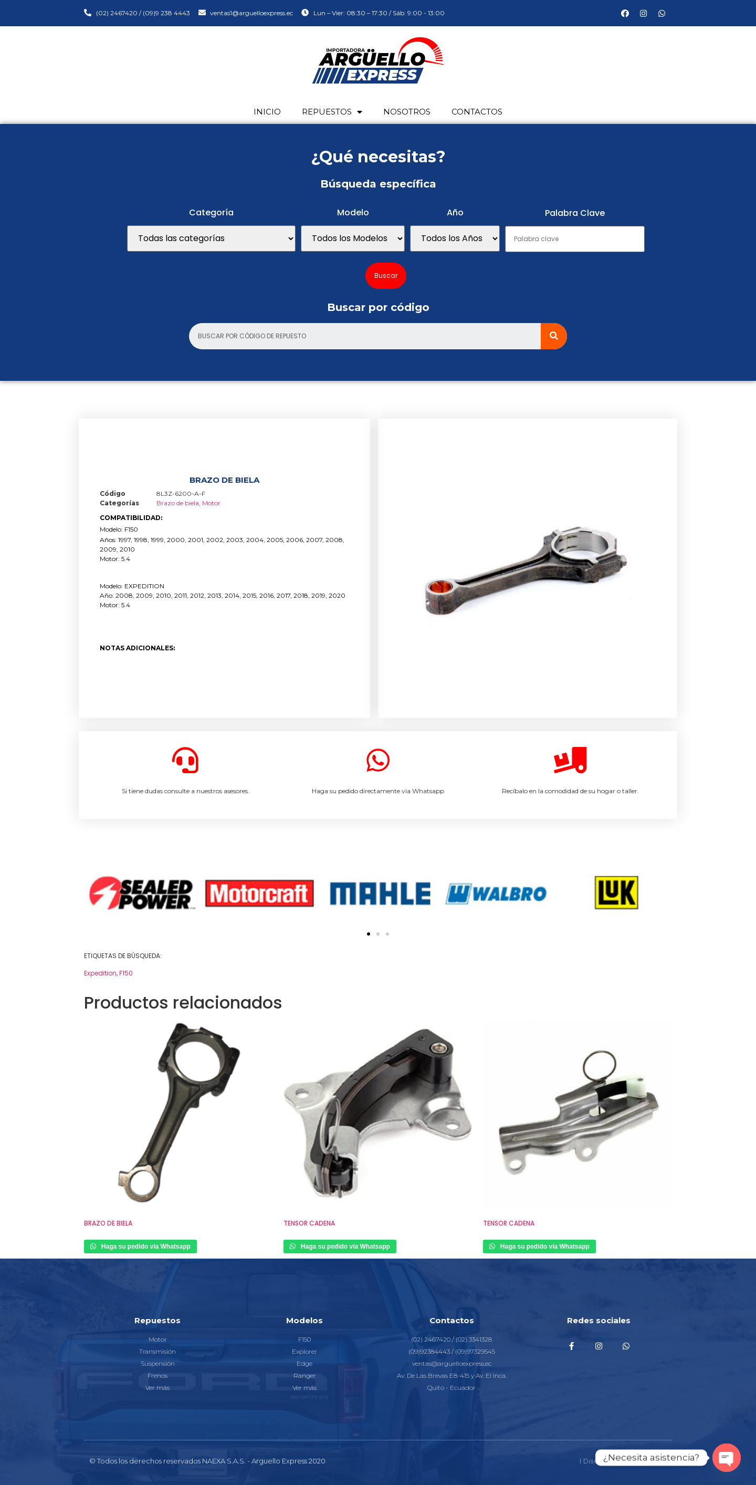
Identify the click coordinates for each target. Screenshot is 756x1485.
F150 (126, 973)
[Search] (554, 336)
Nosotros (406, 112)
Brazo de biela (177, 503)
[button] (368, 934)
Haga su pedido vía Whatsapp (145, 1246)
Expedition (100, 973)
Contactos (477, 112)
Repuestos (332, 112)
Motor (211, 503)
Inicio (267, 112)
